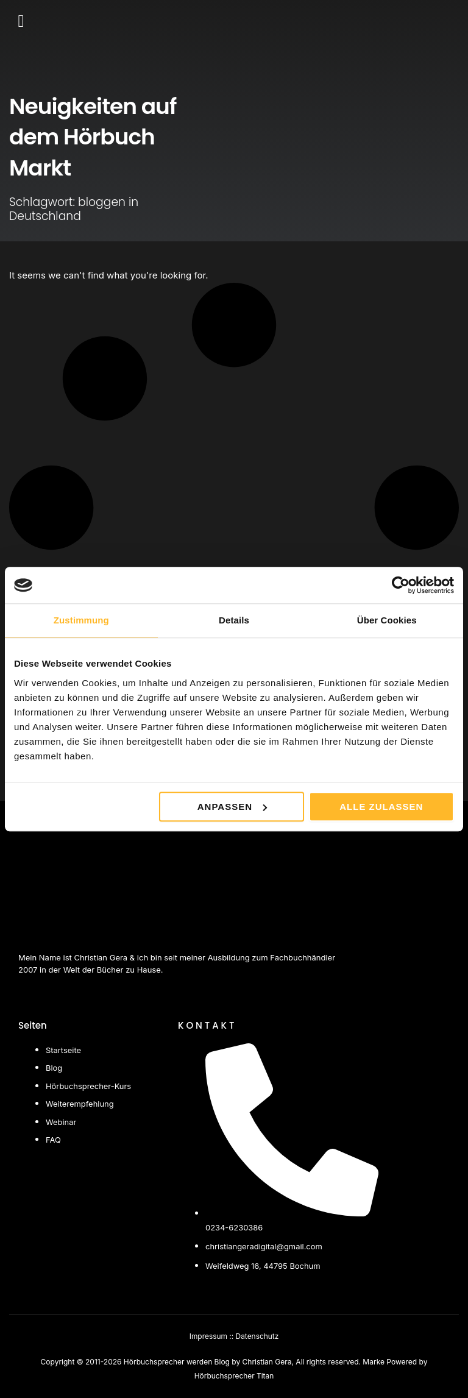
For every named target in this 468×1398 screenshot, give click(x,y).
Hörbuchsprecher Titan (234, 1375)
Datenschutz (257, 1336)
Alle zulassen (381, 806)
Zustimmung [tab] (81, 620)
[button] (20, 21)
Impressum (208, 1336)
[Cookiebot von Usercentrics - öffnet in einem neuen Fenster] (400, 585)
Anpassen (232, 806)
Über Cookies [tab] (387, 620)
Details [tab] (234, 620)
